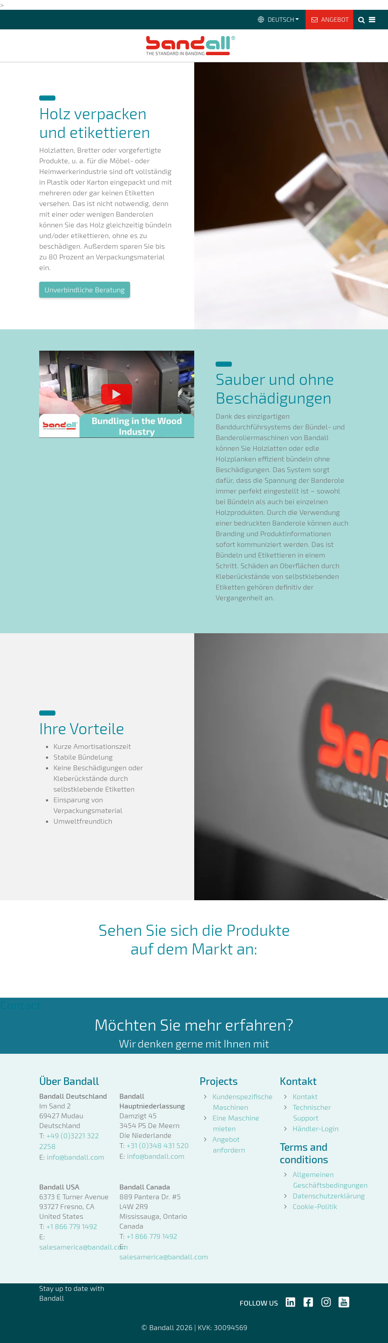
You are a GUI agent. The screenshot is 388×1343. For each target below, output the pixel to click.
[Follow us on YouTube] (344, 1301)
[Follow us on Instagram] (326, 1301)
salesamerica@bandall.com (83, 1246)
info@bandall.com (75, 1157)
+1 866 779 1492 (71, 1226)
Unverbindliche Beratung (85, 289)
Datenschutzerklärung (329, 1195)
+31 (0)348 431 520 (158, 1145)
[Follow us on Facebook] (308, 1301)
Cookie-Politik (315, 1206)
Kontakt (305, 1096)
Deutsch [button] (275, 19)
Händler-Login (316, 1128)
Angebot (329, 19)
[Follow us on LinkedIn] (290, 1301)
